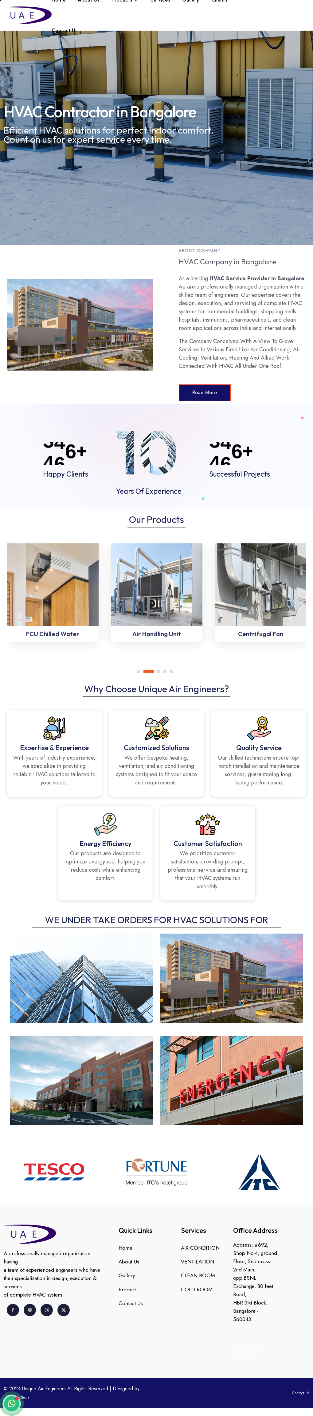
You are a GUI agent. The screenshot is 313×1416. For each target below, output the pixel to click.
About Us (129, 1262)
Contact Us (64, 30)
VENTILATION (197, 1262)
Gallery (127, 1276)
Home (125, 1248)
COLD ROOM (197, 1290)
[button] (140, 670)
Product (127, 1290)
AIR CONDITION (200, 1248)
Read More (205, 392)
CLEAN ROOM (198, 1276)
